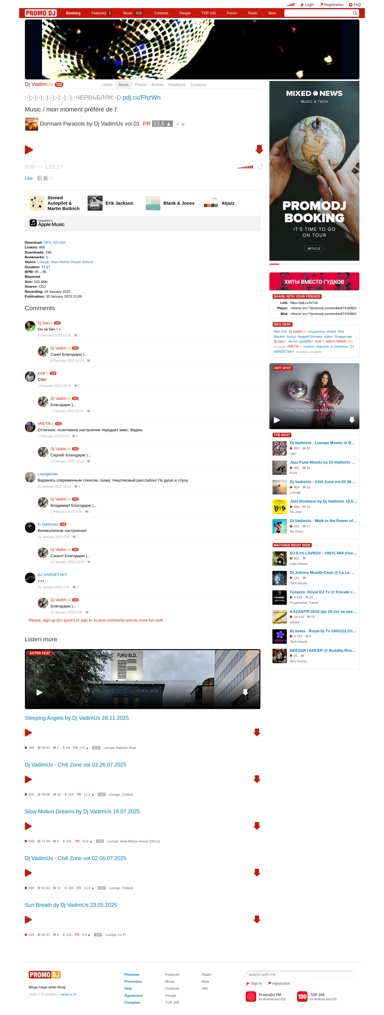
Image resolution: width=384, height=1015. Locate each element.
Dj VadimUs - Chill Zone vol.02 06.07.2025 (76, 858)
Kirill (43, 373)
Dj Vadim (39, 84)
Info (205, 988)
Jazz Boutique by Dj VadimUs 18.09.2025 (323, 501)
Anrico (291, 336)
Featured (102, 13)
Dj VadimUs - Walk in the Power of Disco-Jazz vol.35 (323, 521)
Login (309, 5)
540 (31, 841)
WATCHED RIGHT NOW (292, 545)
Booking (73, 13)
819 (31, 934)
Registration (334, 5)
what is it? (69, 994)
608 (296, 507)
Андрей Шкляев (310, 336)
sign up (49, 620)
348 (31, 747)
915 (296, 558)
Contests (172, 988)
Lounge (43, 262)
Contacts (198, 84)
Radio (252, 13)
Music (133, 13)
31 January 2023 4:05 (66, 612)
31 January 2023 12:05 (68, 562)
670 (31, 794)
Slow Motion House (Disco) (72, 262)
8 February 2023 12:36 (54, 335)
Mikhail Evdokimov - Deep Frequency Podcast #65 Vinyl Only (142, 682)
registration (281, 983)
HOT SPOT (282, 368)
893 (296, 448)
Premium (132, 974)
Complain (132, 1002)
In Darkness (48, 524)
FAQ (357, 5)
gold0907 (306, 341)
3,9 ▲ (84, 747)
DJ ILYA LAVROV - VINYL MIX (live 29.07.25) (323, 553)
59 (68, 747)
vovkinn (308, 346)
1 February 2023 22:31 (67, 411)
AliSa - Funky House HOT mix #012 (314, 410)
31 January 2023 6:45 (54, 537)
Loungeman (48, 474)
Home (107, 84)
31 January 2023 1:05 (54, 587)
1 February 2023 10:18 (67, 461)
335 (296, 526)
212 (69, 934)
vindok (331, 331)
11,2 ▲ (89, 794)
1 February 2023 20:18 (54, 385)
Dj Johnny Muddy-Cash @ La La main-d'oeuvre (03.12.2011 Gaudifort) (323, 572)
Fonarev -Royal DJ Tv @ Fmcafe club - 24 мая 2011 (323, 592)
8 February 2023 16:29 (67, 360)
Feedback (176, 84)
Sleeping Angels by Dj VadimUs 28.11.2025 (77, 718)
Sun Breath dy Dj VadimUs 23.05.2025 (71, 905)
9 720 (298, 636)
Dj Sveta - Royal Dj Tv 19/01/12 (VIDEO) (323, 631)
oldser (328, 336)
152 (71, 794)
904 (31, 888)
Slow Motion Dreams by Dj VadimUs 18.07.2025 (82, 812)
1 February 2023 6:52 (53, 436)
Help (128, 988)
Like (29, 178)
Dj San (45, 323)
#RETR (46, 424)
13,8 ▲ (162, 123)
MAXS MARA (339, 341)
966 (296, 468)
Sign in (256, 983)
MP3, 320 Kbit (54, 242)
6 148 (298, 597)
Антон (293, 341)
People (184, 13)
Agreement (133, 995)
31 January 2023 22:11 (55, 486)
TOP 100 (209, 13)
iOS (283, 999)
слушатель (316, 331)
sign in (86, 620)
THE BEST (282, 435)
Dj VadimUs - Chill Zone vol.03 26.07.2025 (76, 765)
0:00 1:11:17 (44, 167)
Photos (141, 84)
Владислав (343, 336)
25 (296, 655)
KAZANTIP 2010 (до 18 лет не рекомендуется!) (323, 611)
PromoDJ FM (270, 995)
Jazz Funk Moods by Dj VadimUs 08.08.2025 (323, 462)
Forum (232, 13)
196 (71, 888)
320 (96, 747)
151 (69, 841)
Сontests (161, 13)
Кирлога (322, 346)
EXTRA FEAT (40, 653)
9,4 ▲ (86, 934)
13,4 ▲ (89, 888)
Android (268, 999)
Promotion (133, 981)
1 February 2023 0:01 (66, 511)
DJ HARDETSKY (53, 575)
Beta (272, 13)
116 (296, 578)
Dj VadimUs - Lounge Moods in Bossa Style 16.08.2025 (323, 443)
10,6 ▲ (87, 841)
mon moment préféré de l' (81, 109)
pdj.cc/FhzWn (141, 97)
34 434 (299, 617)
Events (158, 84)
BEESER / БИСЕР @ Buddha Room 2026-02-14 (323, 650)
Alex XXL (280, 331)
